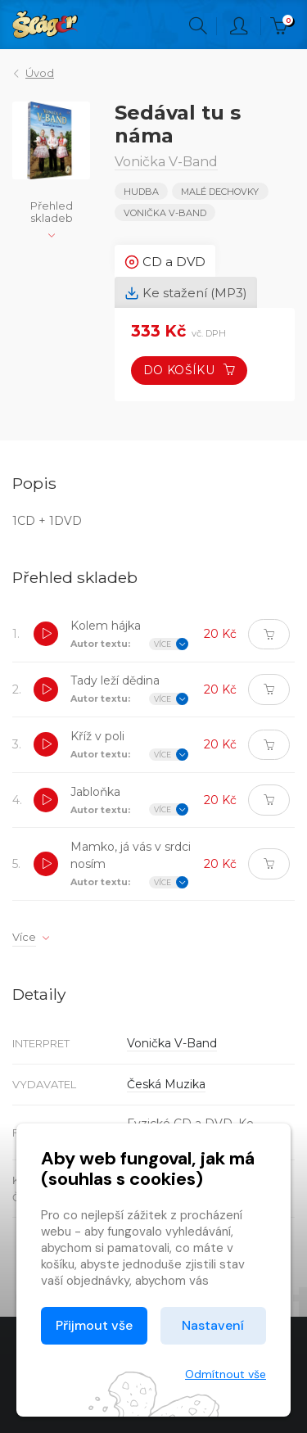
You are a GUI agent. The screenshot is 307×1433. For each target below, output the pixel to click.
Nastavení (213, 1325)
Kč (282, 26)
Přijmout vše (94, 1325)
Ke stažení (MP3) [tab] (185, 293)
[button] (46, 634)
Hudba (141, 191)
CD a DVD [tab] (164, 262)
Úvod (39, 72)
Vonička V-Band (165, 213)
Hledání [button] (198, 26)
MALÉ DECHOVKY (220, 191)
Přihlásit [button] (239, 26)
